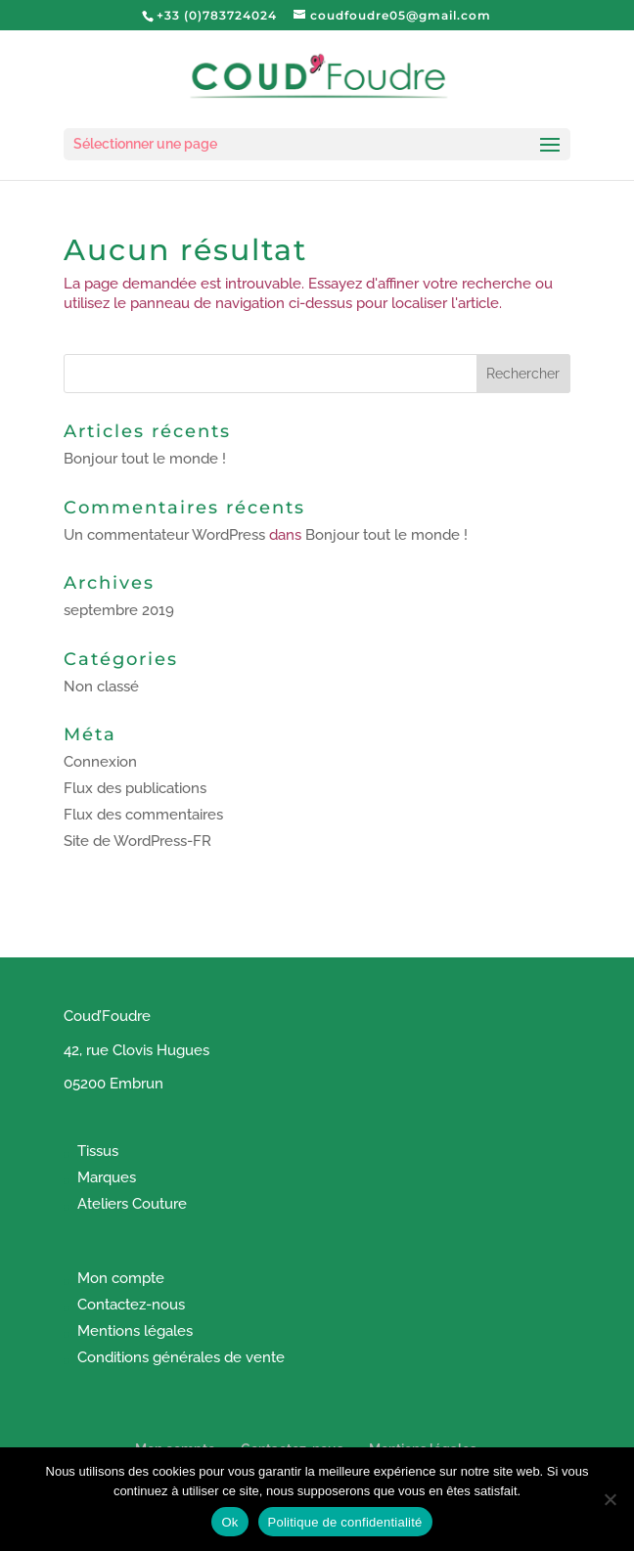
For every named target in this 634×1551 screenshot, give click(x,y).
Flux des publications (135, 788)
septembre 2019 (119, 610)
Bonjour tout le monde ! (145, 458)
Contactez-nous (131, 1304)
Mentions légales (135, 1331)
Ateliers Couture (132, 1204)
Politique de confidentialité (345, 1522)
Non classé (101, 686)
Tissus (97, 1151)
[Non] (609, 1499)
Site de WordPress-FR (137, 841)
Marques (106, 1177)
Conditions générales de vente (181, 1357)
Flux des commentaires (143, 814)
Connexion (100, 762)
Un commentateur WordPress (164, 535)
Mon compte (120, 1278)
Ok (229, 1522)
